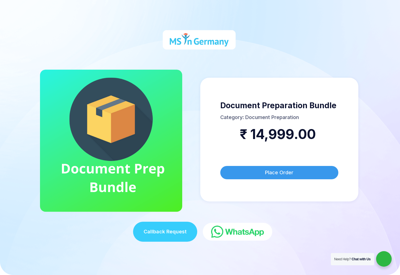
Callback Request (165, 231)
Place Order (279, 172)
